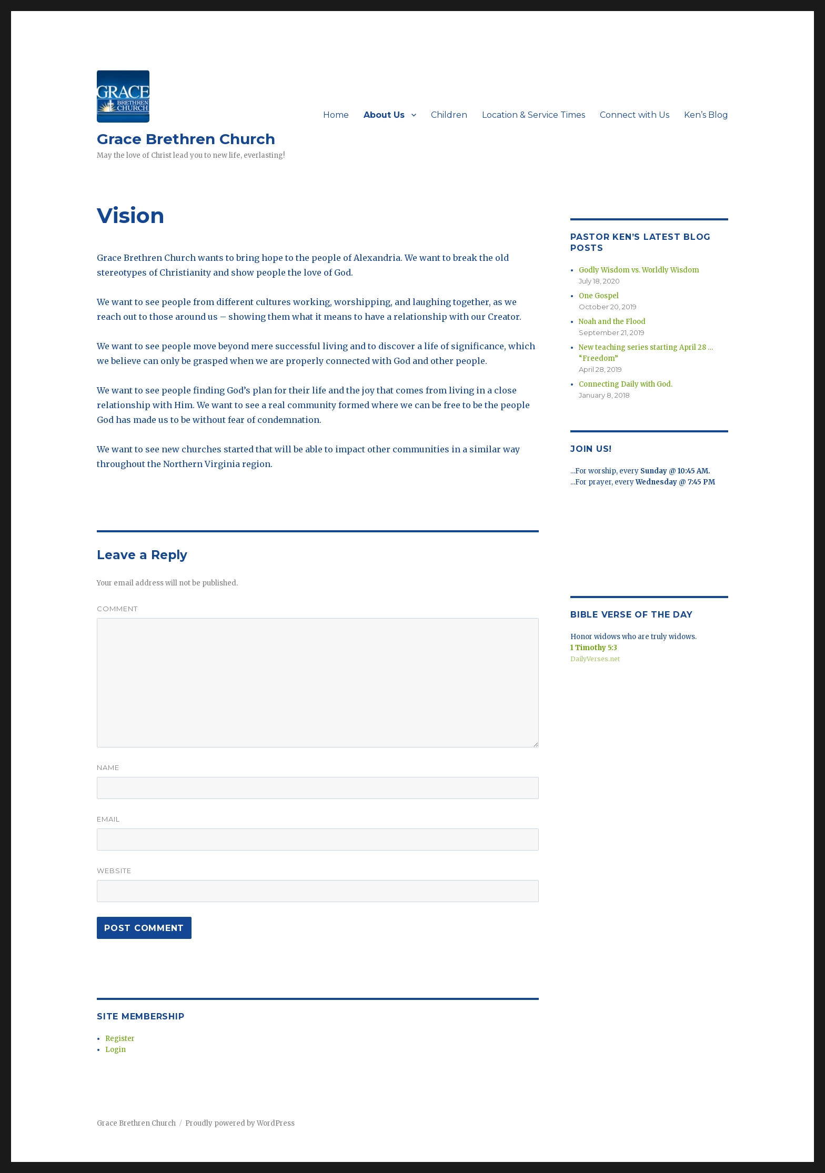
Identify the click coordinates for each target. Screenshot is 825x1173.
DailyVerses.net (595, 659)
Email (108, 819)
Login (115, 1049)
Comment (117, 608)
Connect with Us (634, 115)
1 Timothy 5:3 (593, 647)
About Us (384, 115)
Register (120, 1038)
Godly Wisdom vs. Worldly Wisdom (639, 270)
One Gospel (599, 295)
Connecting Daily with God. (625, 384)
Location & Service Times (533, 115)
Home (336, 115)
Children (449, 115)
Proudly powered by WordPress (240, 1123)
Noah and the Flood (612, 321)
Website (114, 870)
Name (108, 767)
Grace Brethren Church (186, 139)
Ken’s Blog (706, 115)
